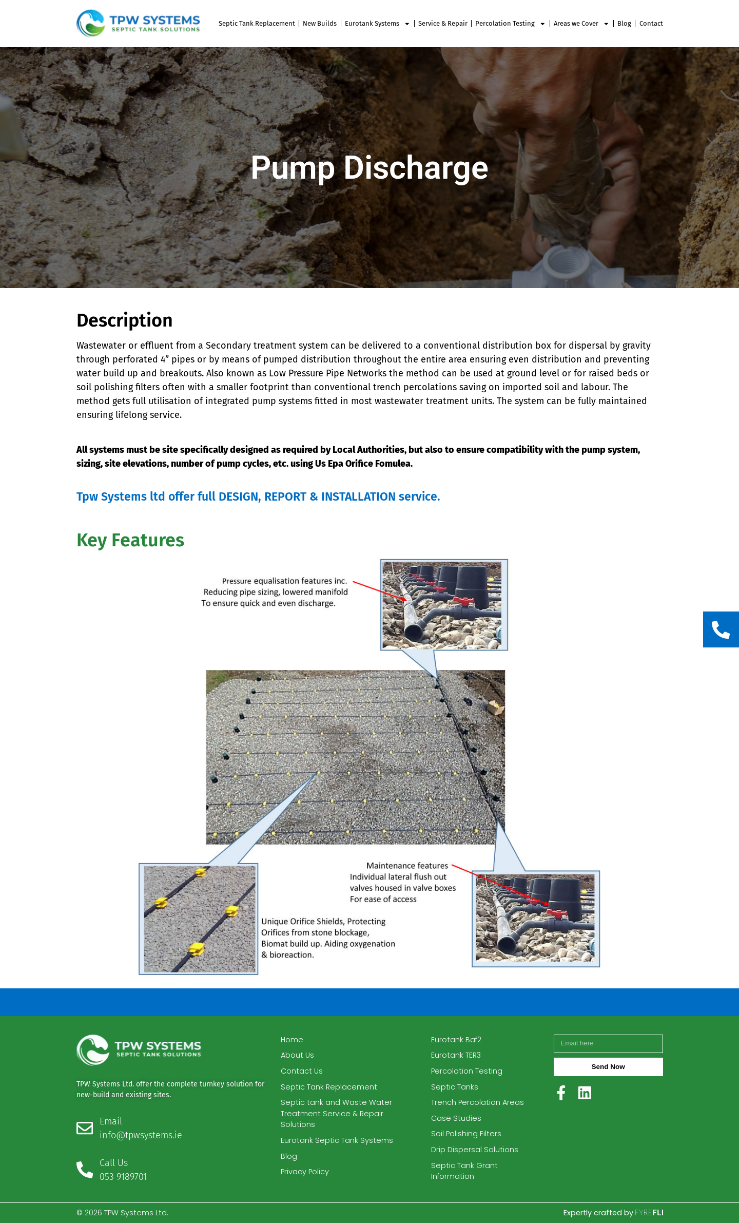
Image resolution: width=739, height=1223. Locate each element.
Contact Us (302, 1071)
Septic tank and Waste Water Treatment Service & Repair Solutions (336, 1113)
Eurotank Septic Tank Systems (337, 1140)
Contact (651, 23)
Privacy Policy (305, 1172)
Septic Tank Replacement (257, 23)
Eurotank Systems (378, 24)
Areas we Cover (582, 24)
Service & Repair (443, 23)
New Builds (320, 23)
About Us (297, 1055)
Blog (624, 23)
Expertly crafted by (613, 1213)
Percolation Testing (510, 24)
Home (292, 1040)
